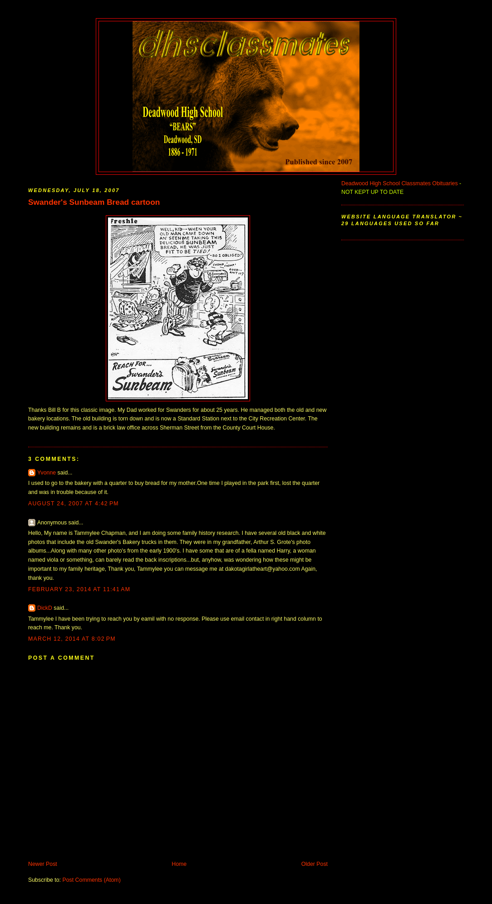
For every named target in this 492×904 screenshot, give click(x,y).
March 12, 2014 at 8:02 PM (72, 639)
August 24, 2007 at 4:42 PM (73, 503)
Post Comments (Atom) (91, 880)
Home (179, 864)
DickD (44, 608)
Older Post (314, 864)
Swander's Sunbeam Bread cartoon (94, 202)
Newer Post (42, 864)
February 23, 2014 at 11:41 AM (79, 589)
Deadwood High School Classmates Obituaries (399, 183)
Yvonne (46, 472)
